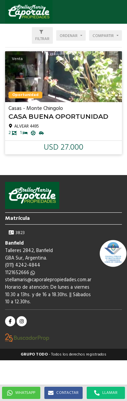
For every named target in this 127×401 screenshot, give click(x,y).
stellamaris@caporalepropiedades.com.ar (48, 280)
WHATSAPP (21, 392)
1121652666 (20, 273)
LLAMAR (106, 392)
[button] (118, 12)
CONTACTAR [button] (63, 392)
